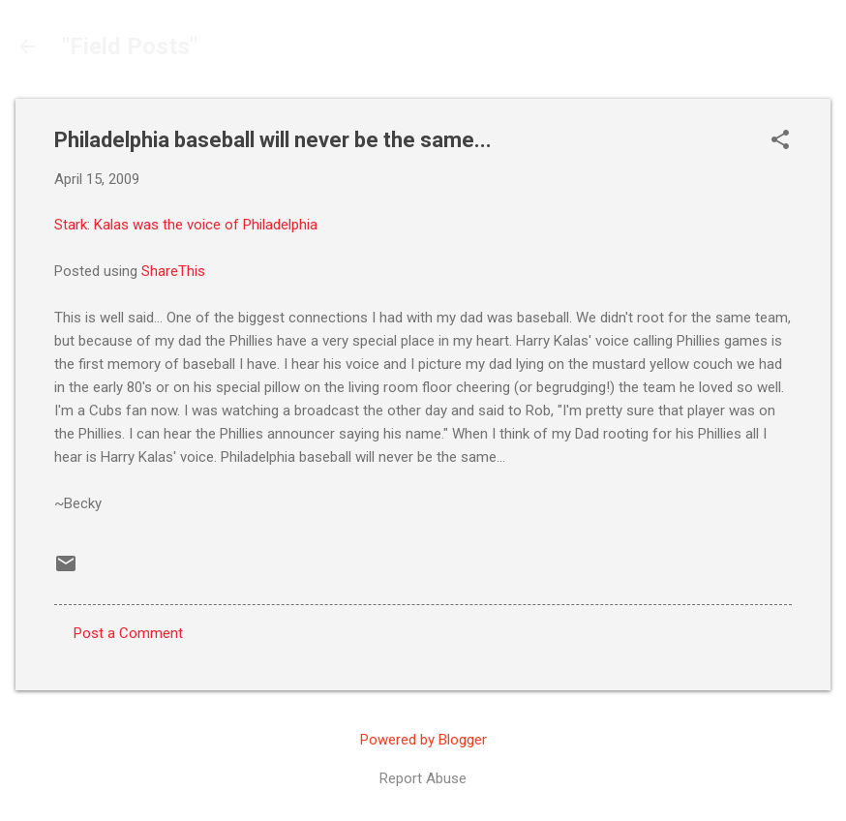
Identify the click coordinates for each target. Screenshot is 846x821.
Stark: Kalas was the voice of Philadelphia (185, 224)
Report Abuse (423, 778)
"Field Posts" (129, 46)
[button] (780, 141)
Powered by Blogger (423, 739)
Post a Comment (128, 633)
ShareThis (173, 271)
